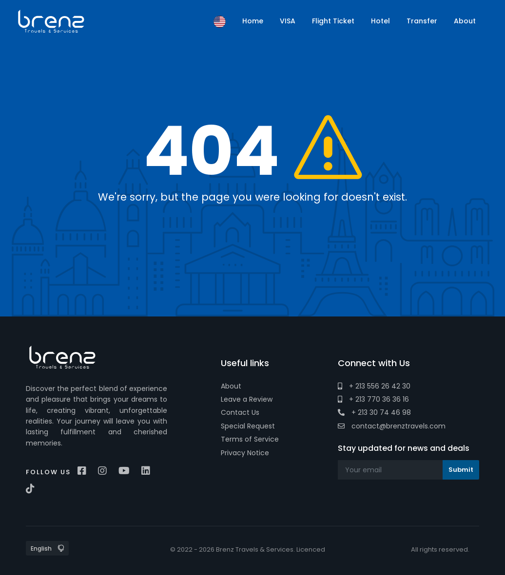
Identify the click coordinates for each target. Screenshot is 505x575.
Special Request (248, 426)
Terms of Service (250, 439)
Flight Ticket (333, 21)
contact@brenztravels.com (392, 426)
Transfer (422, 21)
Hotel (380, 21)
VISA (287, 21)
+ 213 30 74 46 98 (374, 412)
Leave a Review (246, 399)
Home (252, 21)
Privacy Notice (245, 453)
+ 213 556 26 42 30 (374, 386)
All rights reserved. (440, 549)
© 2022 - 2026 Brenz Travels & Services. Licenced (247, 549)
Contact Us (240, 412)
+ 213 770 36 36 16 (373, 399)
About (231, 386)
